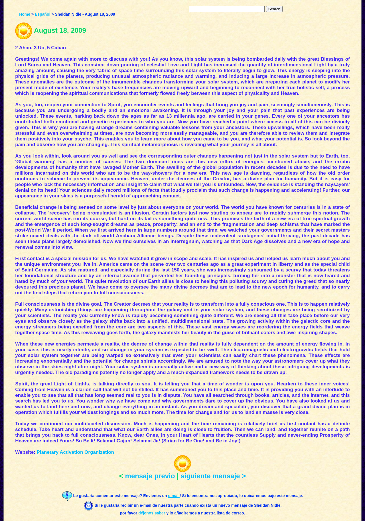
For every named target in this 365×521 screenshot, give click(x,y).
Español (42, 14)
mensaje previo (150, 476)
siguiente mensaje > (213, 476)
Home (24, 14)
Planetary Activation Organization (75, 452)
